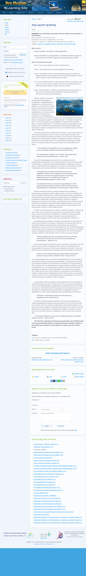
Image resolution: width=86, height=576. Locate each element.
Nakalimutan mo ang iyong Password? (13, 59)
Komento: (35, 413)
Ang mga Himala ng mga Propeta (43, 457)
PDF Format (79, 376)
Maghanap (59, 12)
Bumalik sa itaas (78, 373)
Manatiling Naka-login (9, 55)
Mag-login (23, 54)
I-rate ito (35, 376)
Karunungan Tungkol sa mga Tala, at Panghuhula (47, 498)
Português (7, 31)
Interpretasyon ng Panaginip (41, 514)
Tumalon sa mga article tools (75, 21)
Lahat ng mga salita (9, 186)
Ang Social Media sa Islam (41, 493)
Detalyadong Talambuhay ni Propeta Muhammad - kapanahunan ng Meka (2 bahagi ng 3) (58, 520)
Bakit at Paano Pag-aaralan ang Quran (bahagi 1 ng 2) (48, 452)
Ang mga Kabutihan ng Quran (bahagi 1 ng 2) (46, 476)
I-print (49, 376)
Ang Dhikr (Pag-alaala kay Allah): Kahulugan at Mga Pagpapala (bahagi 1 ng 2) (55, 466)
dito (76, 430)
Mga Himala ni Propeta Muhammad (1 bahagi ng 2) (47, 501)
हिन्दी (6, 34)
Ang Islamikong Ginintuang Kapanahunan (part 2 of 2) (48, 490)
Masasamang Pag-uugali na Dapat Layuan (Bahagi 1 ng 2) (49, 506)
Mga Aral (40, 44)
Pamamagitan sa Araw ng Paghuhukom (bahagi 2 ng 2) (49, 474)
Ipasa (46, 426)
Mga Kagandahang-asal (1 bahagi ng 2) (44, 482)
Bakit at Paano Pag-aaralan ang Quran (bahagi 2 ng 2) (48, 455)
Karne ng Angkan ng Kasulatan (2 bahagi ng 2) (46, 463)
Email (4, 46)
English (6, 22)
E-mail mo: (35, 405)
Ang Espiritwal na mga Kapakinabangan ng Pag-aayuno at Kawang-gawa (53, 512)
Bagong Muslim (16, 6)
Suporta (11, 12)
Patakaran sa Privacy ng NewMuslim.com (44, 544)
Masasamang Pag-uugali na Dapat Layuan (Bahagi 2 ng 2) (49, 509)
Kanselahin (61, 426)
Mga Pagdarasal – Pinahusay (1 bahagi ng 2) (46, 444)
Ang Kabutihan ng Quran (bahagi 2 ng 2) (45, 479)
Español (7, 27)
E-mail (63, 376)
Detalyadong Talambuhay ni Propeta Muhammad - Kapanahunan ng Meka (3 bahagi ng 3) (58, 522)
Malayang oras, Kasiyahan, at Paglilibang (45, 495)
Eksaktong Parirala (8, 191)
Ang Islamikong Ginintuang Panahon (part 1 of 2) (47, 487)
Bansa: (34, 409)
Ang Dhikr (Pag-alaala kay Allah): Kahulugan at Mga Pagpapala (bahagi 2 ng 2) (55, 468)
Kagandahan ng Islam (50, 44)
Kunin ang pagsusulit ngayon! (57, 353)
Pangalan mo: (36, 401)
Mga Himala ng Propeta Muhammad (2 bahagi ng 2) (48, 503)
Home (4, 12)
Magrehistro (31, 12)
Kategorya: (35, 44)
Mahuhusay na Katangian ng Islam (66, 44)
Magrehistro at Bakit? (17, 62)
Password (5, 51)
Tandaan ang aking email (10, 57)
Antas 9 (34, 19)
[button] (4, 118)
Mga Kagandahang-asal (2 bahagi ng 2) (44, 484)
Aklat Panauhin (69, 12)
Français (7, 29)
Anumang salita (8, 188)
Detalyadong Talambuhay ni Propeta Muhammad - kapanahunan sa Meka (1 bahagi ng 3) (58, 517)
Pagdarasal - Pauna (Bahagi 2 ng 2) (42, 359)
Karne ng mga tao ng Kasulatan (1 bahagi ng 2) (46, 460)
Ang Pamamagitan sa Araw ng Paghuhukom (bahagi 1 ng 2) (50, 471)
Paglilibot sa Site (21, 12)
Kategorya (50, 12)
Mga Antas (41, 12)
